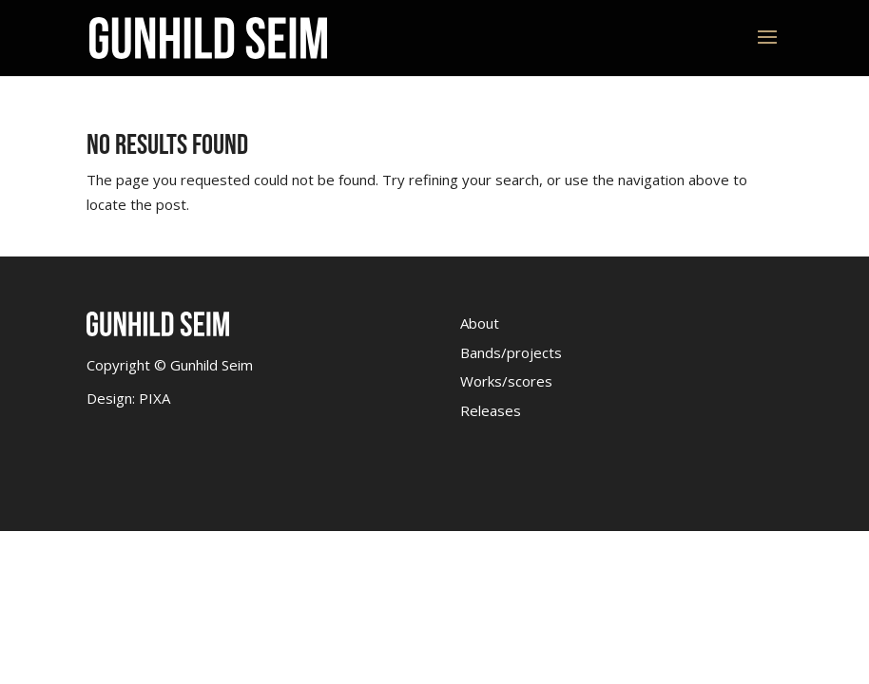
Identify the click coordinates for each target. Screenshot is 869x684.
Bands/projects (511, 352)
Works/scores (506, 380)
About (479, 323)
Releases (490, 410)
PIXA (154, 398)
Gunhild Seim (209, 364)
